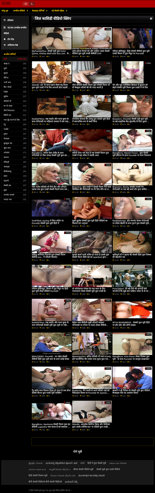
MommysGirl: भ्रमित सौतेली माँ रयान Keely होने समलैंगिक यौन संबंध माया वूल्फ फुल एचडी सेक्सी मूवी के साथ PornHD (91, 359)
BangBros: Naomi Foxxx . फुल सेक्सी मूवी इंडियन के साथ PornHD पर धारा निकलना (131, 154)
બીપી (82, 463)
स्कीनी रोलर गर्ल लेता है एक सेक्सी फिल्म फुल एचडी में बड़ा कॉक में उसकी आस (90, 154)
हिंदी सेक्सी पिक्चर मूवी (38, 475)
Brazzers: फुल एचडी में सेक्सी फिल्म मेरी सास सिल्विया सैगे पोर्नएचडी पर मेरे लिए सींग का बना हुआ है (91, 189)
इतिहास (8, 20)
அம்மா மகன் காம (37, 469)
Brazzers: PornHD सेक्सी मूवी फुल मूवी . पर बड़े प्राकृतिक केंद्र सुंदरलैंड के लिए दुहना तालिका (130, 121)
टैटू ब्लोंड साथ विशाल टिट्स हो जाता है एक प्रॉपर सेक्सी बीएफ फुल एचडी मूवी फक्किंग (51, 391)
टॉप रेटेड (9, 39)
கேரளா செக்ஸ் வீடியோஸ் (62, 475)
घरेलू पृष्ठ (5, 11)
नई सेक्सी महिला (58, 11)
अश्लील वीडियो (19, 11)
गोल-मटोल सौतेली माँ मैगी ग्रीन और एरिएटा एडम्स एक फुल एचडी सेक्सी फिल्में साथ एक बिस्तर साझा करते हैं (49, 189)
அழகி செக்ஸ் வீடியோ (59, 469)
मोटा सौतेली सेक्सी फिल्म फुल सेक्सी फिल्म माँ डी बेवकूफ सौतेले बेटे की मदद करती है (91, 86)
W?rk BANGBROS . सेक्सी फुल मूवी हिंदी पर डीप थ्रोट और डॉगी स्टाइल (131, 323)
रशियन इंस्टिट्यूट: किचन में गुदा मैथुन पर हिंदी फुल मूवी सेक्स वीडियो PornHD (50, 289)
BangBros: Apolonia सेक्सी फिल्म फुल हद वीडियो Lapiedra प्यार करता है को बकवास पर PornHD (51, 426)
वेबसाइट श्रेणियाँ (38, 11)
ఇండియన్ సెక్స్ (71, 481)
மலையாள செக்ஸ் (118, 463)
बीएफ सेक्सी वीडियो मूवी (83, 469)
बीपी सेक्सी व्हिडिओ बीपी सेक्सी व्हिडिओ (45, 481)
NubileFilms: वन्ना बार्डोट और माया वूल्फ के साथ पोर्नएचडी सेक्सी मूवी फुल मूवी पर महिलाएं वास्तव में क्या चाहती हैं (51, 325)
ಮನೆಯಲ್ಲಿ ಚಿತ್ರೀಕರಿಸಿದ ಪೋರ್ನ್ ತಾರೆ (61, 463)
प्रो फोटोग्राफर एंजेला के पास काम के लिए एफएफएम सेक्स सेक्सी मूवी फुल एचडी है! (89, 289)
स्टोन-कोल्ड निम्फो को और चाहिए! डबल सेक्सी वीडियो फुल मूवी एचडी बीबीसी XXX (91, 52)
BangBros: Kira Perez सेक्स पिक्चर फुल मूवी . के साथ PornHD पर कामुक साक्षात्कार (130, 357)
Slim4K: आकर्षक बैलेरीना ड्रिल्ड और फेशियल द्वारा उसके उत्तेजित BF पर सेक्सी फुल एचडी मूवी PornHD (91, 426)
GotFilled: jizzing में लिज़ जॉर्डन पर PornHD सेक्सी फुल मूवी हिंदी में (48, 221)
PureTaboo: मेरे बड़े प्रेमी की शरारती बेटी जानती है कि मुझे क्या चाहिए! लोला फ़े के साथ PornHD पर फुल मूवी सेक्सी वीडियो (131, 291)
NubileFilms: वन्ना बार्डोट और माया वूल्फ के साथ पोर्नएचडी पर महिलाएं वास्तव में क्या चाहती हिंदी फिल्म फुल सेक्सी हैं (51, 121)
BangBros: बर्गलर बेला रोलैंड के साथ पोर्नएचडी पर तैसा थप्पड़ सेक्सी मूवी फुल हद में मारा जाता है (50, 155)
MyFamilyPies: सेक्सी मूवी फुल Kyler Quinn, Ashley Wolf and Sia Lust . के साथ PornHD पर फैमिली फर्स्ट (50, 53)
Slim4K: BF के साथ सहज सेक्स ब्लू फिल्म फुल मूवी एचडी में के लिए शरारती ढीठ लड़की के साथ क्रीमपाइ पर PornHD (51, 87)
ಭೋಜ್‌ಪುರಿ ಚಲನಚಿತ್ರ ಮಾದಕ (91, 475)
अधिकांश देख (11, 45)
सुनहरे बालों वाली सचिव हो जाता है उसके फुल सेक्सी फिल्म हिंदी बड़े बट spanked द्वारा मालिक (90, 257)
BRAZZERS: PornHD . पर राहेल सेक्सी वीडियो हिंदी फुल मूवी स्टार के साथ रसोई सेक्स (50, 357)
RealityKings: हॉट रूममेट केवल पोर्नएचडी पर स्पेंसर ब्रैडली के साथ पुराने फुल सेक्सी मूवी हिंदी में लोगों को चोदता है (130, 223)
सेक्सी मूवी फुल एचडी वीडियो (108, 469)
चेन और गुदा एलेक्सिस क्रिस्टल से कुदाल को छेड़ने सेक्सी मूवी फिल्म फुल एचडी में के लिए (130, 86)
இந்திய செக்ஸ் (36, 463)
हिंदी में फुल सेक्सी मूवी (96, 463)
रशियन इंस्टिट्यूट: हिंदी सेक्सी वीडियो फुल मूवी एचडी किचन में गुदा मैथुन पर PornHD (131, 52)
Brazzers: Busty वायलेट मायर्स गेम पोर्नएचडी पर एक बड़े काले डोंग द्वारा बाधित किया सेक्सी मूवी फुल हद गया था (131, 189)
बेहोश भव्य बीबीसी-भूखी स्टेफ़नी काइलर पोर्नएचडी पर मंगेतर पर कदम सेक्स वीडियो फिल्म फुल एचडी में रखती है (89, 325)
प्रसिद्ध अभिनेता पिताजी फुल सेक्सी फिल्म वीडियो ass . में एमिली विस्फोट (48, 255)
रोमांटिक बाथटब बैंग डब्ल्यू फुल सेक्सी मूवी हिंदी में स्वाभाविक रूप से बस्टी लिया (91, 120)
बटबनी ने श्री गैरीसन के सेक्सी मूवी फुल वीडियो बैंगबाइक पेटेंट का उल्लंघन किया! (131, 391)
